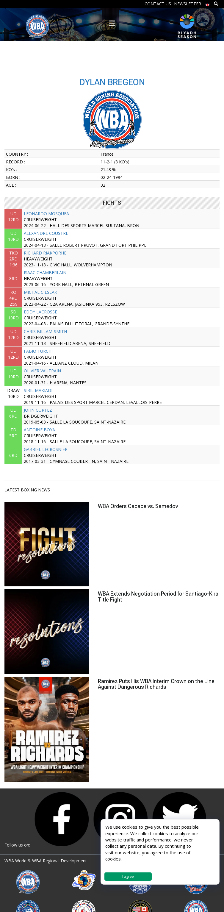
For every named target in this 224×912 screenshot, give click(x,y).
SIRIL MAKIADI (38, 390)
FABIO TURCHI (38, 351)
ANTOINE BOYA (39, 429)
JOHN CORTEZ (38, 410)
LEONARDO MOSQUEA (46, 213)
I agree (128, 876)
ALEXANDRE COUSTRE (46, 233)
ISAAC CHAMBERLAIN (45, 272)
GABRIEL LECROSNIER (46, 449)
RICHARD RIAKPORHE (45, 253)
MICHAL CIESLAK (40, 292)
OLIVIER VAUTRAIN (42, 371)
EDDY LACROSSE (40, 312)
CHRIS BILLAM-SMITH (45, 331)
